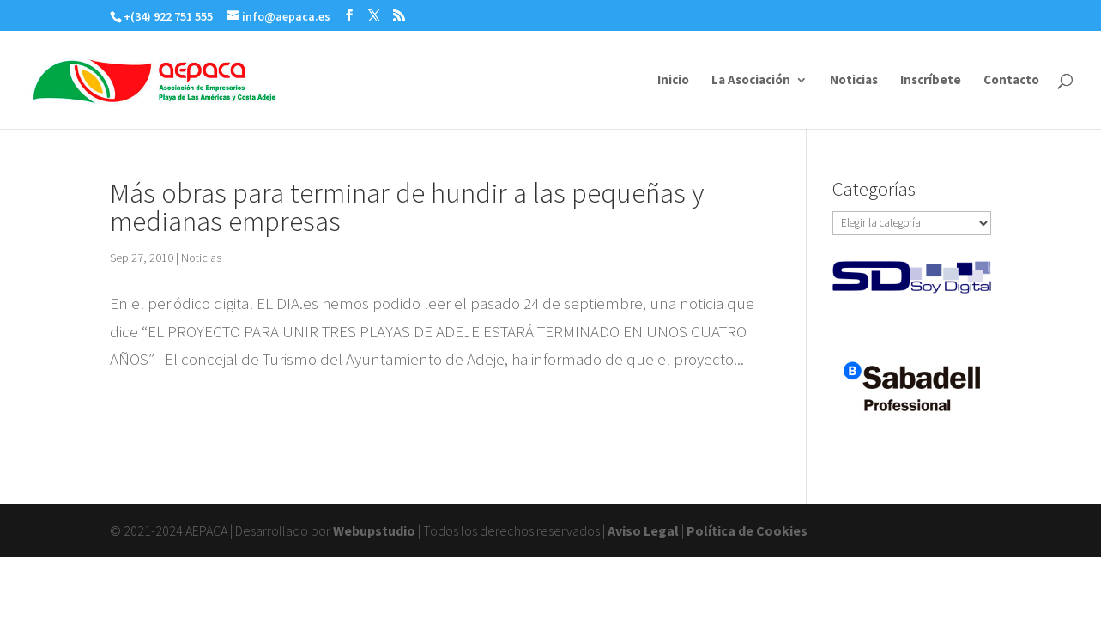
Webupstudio (374, 530)
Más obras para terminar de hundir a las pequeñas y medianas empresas (407, 207)
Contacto (1011, 81)
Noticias (854, 81)
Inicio (673, 81)
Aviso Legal (643, 530)
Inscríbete (930, 81)
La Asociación (750, 81)
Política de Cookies (747, 530)
